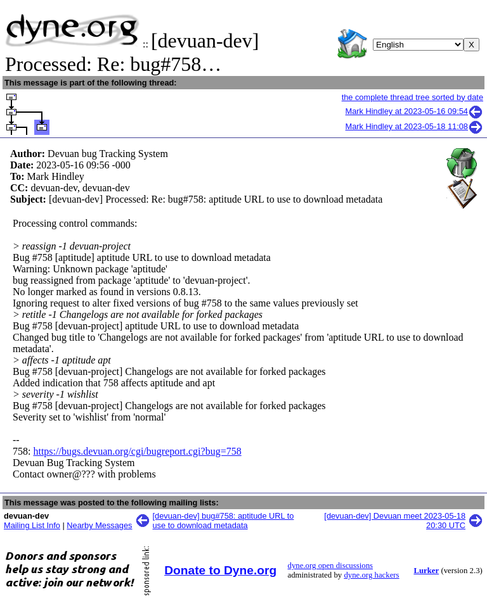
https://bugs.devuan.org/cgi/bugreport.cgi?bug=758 (137, 451)
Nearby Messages (99, 525)
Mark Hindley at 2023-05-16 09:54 (415, 111)
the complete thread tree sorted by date (412, 97)
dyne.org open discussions (330, 565)
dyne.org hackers (371, 575)
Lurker (426, 570)
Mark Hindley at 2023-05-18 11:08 (415, 126)
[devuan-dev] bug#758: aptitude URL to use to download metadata (223, 520)
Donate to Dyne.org (220, 570)
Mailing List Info (32, 525)
